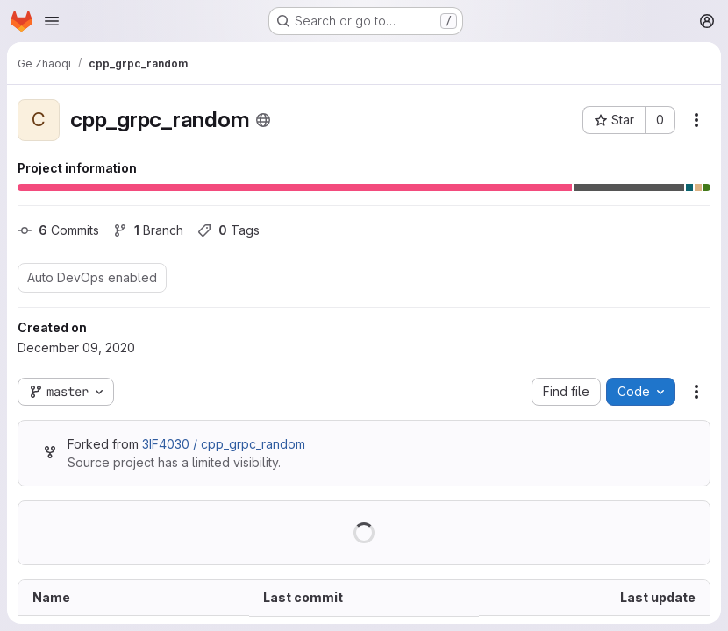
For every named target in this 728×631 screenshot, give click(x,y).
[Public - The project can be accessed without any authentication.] (263, 120)
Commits (58, 230)
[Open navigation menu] (52, 21)
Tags (228, 230)
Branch (148, 230)
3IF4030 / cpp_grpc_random (223, 443)
